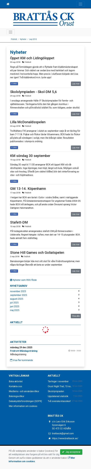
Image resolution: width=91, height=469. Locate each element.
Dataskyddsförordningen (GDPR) (25, 401)
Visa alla (76, 316)
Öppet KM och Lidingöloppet (32, 58)
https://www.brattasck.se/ (65, 438)
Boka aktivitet (16, 381)
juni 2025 (14, 306)
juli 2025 (14, 302)
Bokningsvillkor (16, 396)
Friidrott (14, 39)
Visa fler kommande (21, 360)
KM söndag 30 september (30, 156)
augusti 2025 (16, 299)
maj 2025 (14, 310)
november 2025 (18, 291)
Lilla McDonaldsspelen (27, 122)
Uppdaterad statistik (58, 396)
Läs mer (76, 84)
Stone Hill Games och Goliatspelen (37, 253)
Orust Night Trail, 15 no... (60, 386)
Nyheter (23, 39)
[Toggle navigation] (80, 4)
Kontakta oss (15, 386)
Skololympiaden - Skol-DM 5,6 (33, 92)
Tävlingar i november (58, 381)
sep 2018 (33, 39)
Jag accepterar (71, 452)
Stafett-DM (19, 222)
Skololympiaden (56, 391)
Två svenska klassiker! (59, 401)
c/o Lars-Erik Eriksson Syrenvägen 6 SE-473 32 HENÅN (63, 425)
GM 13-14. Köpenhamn (28, 189)
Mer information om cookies (23, 406)
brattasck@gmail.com (63, 433)
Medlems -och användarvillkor (24, 391)
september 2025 (18, 295)
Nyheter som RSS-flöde (23, 280)
